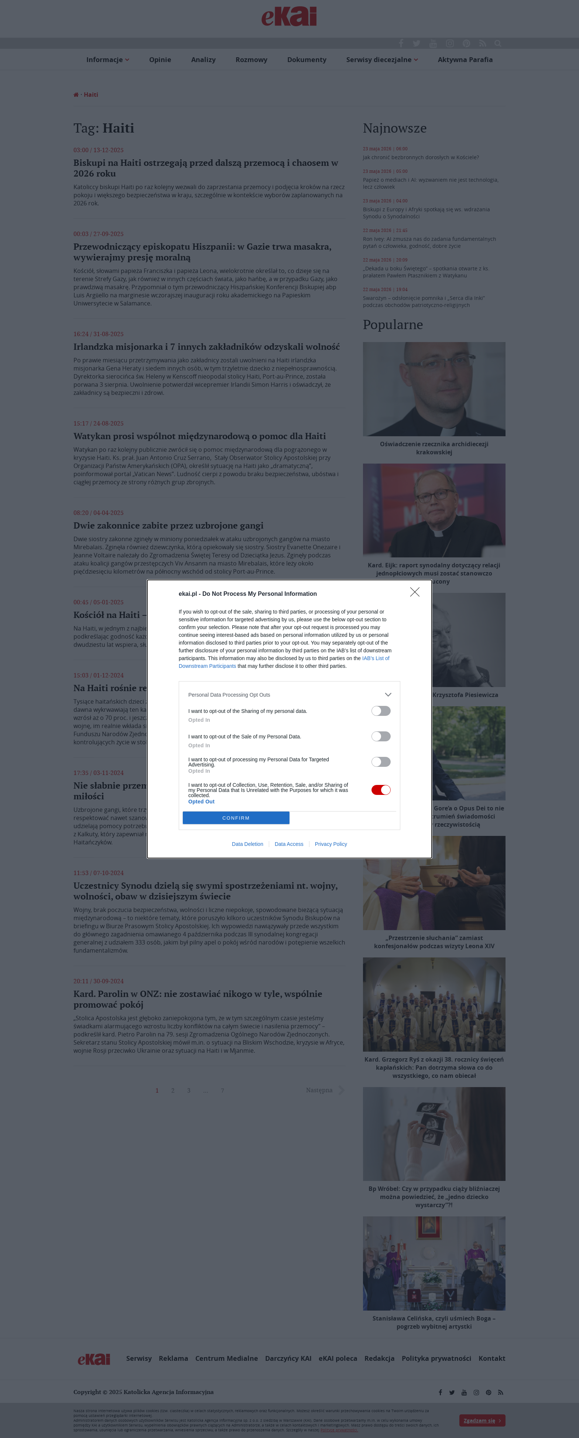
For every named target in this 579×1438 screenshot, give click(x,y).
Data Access (289, 844)
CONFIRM (236, 817)
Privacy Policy (331, 844)
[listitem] (289, 694)
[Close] (417, 594)
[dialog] (289, 719)
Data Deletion (247, 844)
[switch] (381, 711)
